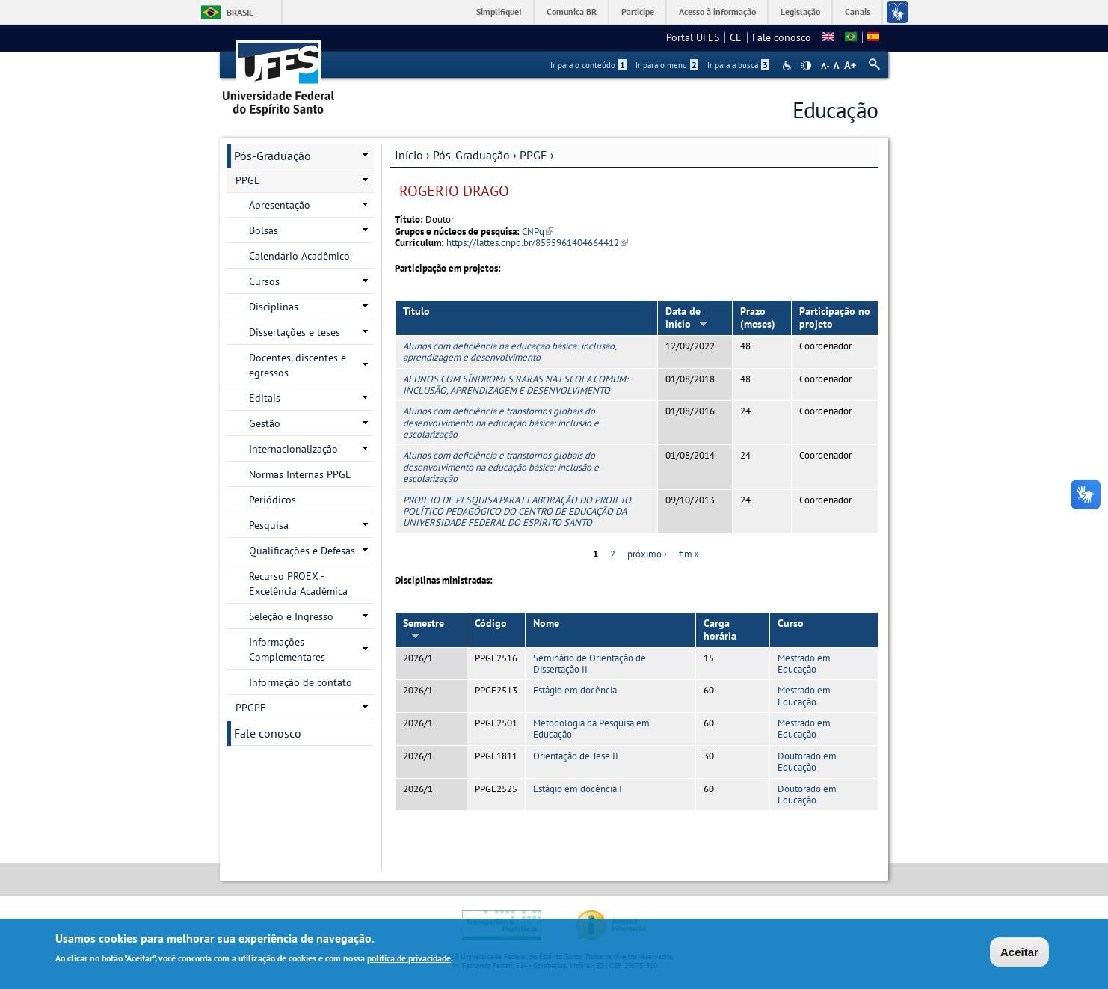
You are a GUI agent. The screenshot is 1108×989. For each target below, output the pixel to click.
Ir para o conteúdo (588, 65)
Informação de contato (300, 682)
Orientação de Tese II (575, 756)
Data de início (686, 317)
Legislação (800, 11)
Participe (637, 11)
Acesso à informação (717, 11)
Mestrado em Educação (804, 664)
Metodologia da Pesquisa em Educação (591, 729)
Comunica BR (572, 11)
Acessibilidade (788, 65)
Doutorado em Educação (807, 762)
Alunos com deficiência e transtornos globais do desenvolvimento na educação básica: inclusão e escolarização (501, 423)
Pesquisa (269, 525)
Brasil (240, 12)
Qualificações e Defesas (302, 550)
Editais (264, 398)
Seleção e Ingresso (291, 616)
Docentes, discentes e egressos (297, 365)
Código (491, 623)
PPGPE (251, 707)
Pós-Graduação (471, 154)
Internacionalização (293, 449)
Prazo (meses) (757, 317)
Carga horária (720, 629)
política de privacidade (409, 959)
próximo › (647, 554)
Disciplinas (273, 306)
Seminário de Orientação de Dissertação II (589, 664)
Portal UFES (692, 37)
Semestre (423, 628)
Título (416, 311)
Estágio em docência (575, 690)
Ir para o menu (666, 65)
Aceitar (1019, 953)
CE (736, 37)
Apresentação (279, 205)
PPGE (533, 154)
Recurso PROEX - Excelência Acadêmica (298, 583)
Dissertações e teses (294, 332)
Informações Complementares (287, 649)
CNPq (537, 231)
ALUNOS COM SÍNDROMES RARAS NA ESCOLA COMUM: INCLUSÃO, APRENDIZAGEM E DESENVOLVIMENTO (515, 384)
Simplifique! (499, 11)
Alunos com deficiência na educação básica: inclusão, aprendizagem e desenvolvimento (509, 352)
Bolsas (263, 230)
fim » (689, 554)
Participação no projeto (834, 317)
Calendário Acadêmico (299, 256)
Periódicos (272, 499)
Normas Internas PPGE (300, 474)
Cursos (264, 281)
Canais (857, 11)
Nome (546, 623)
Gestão (264, 423)
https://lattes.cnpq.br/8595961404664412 (537, 242)
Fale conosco (781, 37)
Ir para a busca (738, 65)
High (806, 66)
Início (409, 154)
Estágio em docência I (577, 789)
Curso (791, 623)
